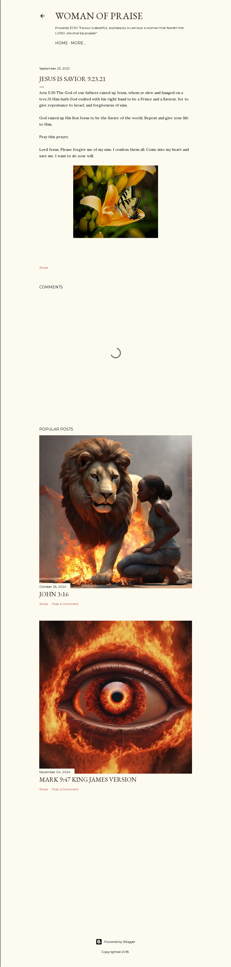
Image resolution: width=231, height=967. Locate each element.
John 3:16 (54, 594)
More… (78, 43)
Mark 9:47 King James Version (88, 779)
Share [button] (43, 268)
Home (61, 43)
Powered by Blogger (116, 942)
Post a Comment (65, 604)
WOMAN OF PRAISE (99, 16)
